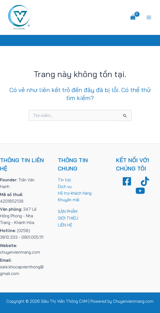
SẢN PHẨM (67, 211)
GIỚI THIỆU (68, 218)
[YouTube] (140, 190)
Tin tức (64, 179)
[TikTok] (145, 181)
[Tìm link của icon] (79, 40)
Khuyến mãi (68, 199)
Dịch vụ (65, 186)
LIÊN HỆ (65, 225)
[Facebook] (127, 181)
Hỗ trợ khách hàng (75, 193)
